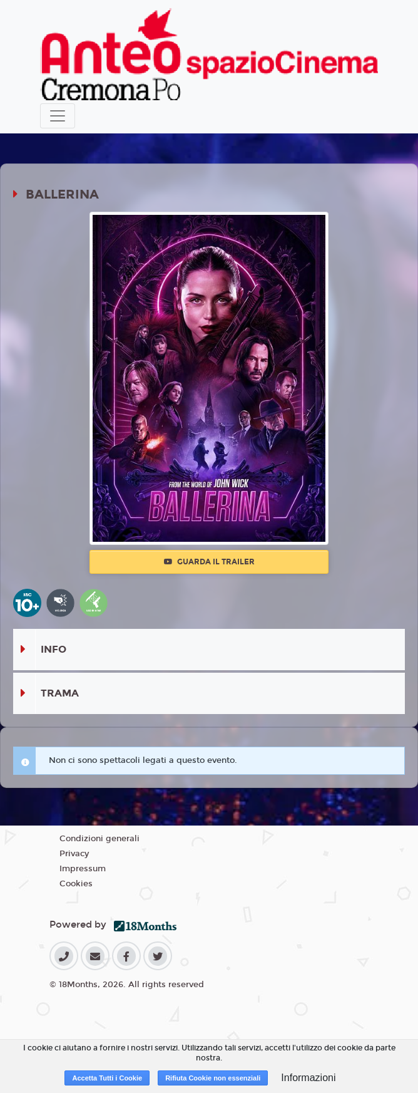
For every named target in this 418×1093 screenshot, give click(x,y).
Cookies (76, 884)
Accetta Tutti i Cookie (107, 1078)
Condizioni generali (99, 839)
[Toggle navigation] (57, 115)
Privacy (74, 854)
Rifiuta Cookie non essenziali (212, 1078)
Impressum (82, 869)
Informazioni (308, 1077)
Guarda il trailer (209, 561)
